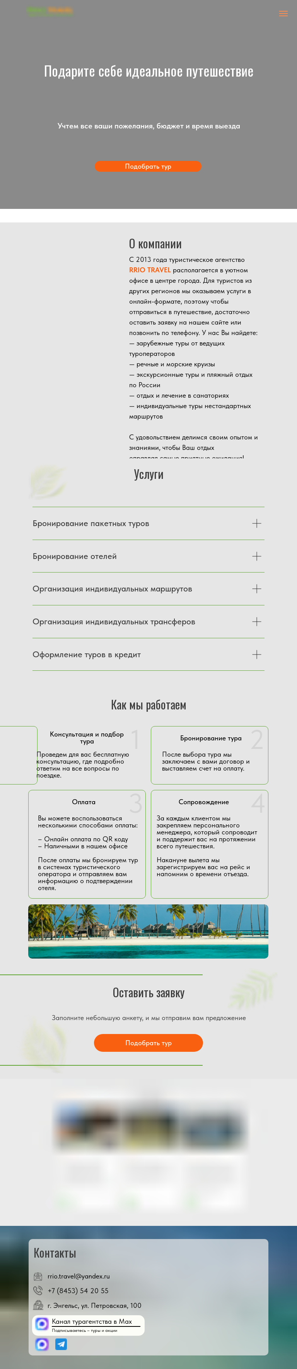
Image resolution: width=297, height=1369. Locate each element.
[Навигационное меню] (283, 13)
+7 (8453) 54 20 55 (78, 1291)
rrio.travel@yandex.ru (79, 1276)
